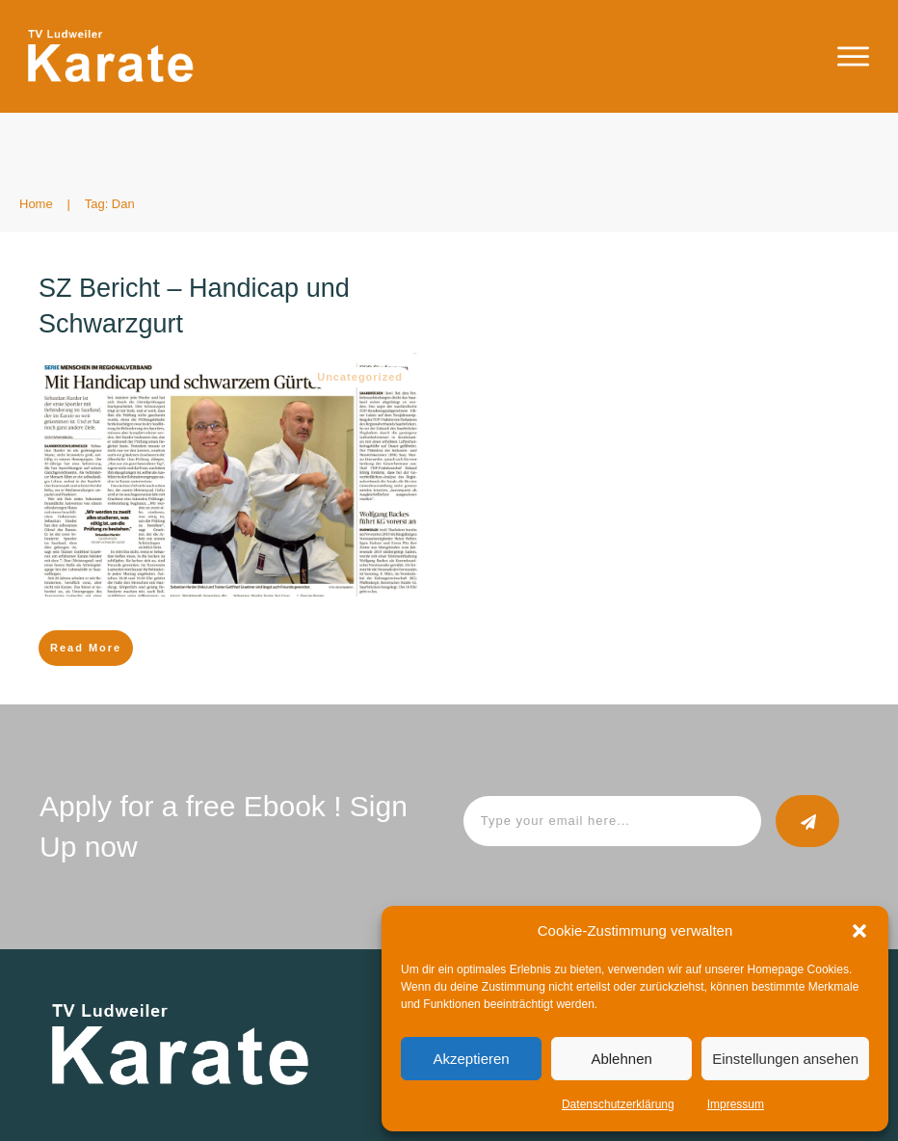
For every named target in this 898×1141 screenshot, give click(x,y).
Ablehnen (621, 1058)
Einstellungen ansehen (785, 1058)
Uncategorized (360, 377)
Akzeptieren (471, 1058)
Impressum (735, 1104)
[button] (859, 931)
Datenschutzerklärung (618, 1104)
